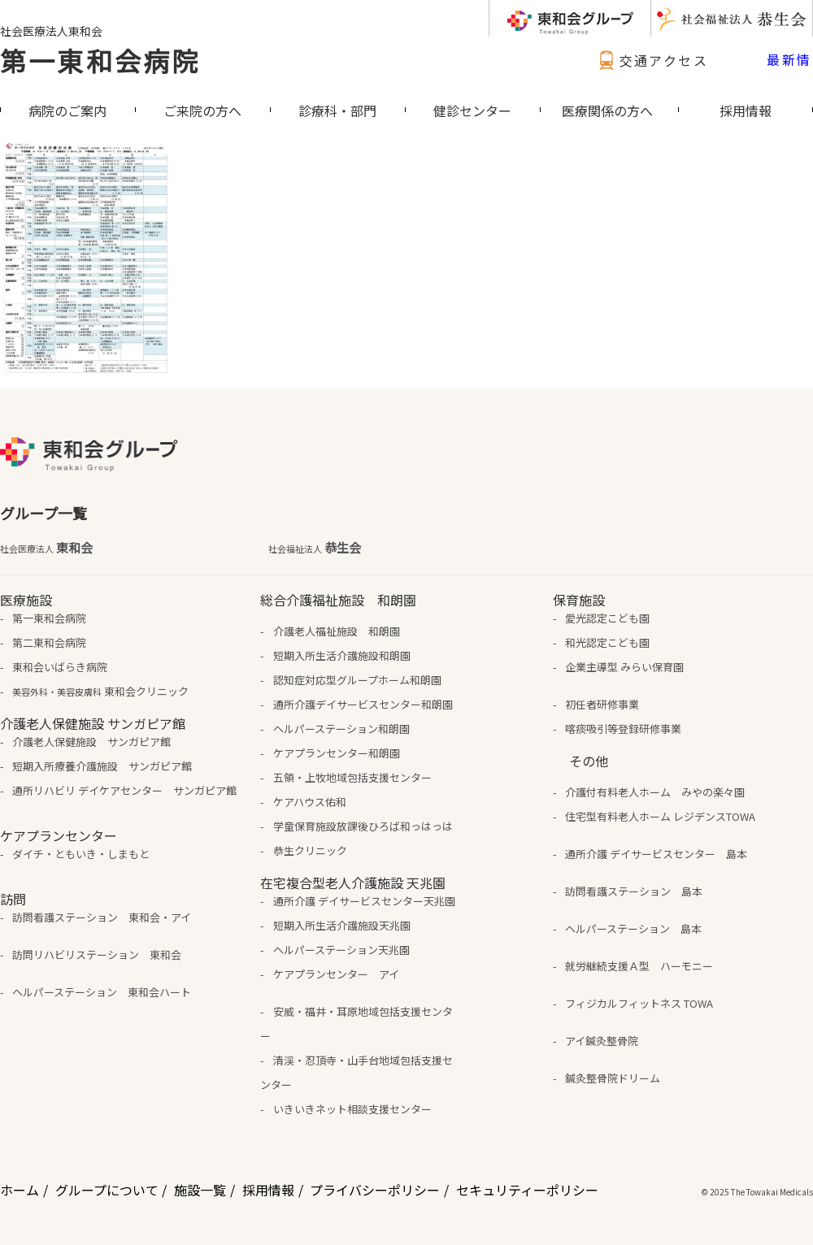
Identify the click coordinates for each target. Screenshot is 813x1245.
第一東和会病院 (100, 60)
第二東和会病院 (49, 642)
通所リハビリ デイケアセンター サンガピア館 (124, 790)
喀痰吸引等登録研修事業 (623, 728)
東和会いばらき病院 (59, 667)
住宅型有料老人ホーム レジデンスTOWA (660, 816)
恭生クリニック (310, 850)
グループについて (107, 1189)
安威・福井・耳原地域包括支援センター (356, 1023)
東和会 (46, 547)
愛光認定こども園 (607, 618)
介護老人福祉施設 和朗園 (336, 631)
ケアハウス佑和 (309, 801)
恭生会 (314, 547)
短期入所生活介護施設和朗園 (342, 655)
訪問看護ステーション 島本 (633, 891)
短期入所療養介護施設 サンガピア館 (102, 766)
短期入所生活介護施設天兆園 (342, 925)
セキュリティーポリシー (527, 1189)
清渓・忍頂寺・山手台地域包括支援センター (356, 1072)
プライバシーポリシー (375, 1189)
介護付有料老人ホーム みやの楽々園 (655, 792)
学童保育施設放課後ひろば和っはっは (363, 826)
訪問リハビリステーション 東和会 (96, 954)
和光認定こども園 (607, 642)
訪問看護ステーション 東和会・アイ (101, 917)
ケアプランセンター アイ (336, 974)
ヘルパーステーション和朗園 (341, 728)
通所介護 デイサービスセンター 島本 (656, 853)
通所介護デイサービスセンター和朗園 (363, 704)
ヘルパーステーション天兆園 (341, 949)
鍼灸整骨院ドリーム (612, 1078)
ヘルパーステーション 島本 (633, 928)
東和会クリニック (100, 691)
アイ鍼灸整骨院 (601, 1040)
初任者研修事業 (602, 704)
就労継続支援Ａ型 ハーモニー (639, 966)
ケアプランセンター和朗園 (336, 753)
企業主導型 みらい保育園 (624, 667)
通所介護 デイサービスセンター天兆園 (364, 901)
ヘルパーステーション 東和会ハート (101, 992)
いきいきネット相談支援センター (352, 1109)
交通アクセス (651, 60)
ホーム (19, 1189)
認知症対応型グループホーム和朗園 (357, 680)
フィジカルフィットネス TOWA (639, 1003)
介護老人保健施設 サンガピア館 (91, 741)
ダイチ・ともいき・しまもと (81, 853)
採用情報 (268, 1189)
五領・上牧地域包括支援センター (352, 777)
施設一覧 (200, 1189)
